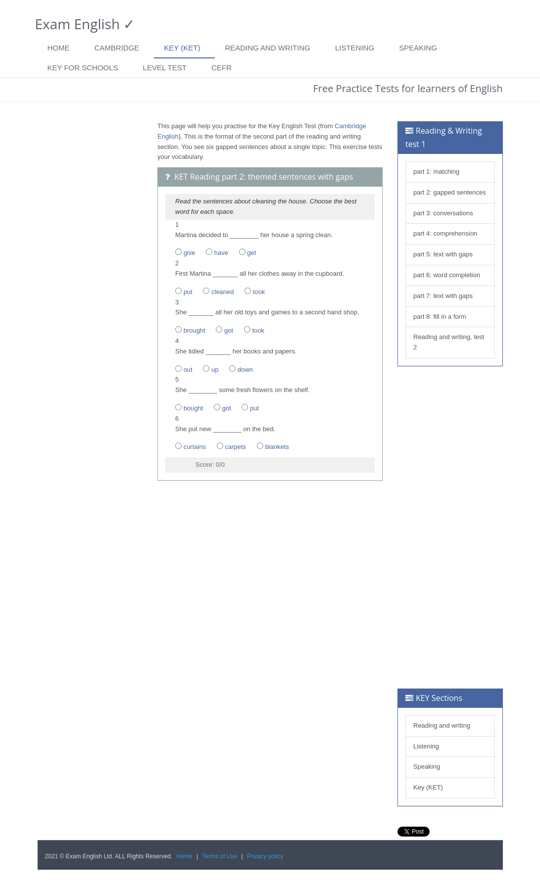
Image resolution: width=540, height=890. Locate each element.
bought (193, 408)
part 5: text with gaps (443, 254)
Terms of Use (220, 856)
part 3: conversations (443, 213)
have (221, 252)
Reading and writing (267, 48)
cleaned (222, 292)
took (259, 292)
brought (194, 330)
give (190, 252)
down (245, 369)
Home (59, 48)
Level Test (165, 67)
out (188, 369)
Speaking (418, 48)
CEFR (221, 67)
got (228, 330)
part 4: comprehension (445, 233)
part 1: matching (436, 171)
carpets (235, 446)
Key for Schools (83, 67)
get (251, 252)
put (188, 292)
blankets (277, 446)
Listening (354, 48)
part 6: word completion (446, 275)
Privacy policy (265, 856)
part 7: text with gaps (443, 295)
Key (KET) (182, 48)
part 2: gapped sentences (449, 192)
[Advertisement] (90, 269)
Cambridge (117, 48)
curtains (195, 446)
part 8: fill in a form (439, 316)
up (214, 369)
